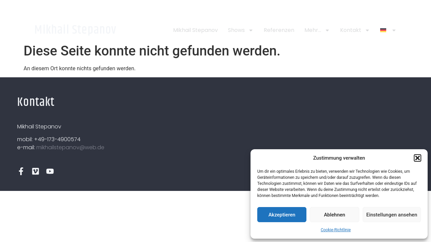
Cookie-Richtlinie (336, 230)
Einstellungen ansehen (391, 215)
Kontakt (355, 30)
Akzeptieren (281, 215)
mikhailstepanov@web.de (70, 147)
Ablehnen (334, 215)
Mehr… (317, 30)
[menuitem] (388, 30)
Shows (241, 30)
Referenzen (279, 30)
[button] (417, 158)
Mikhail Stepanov (75, 30)
